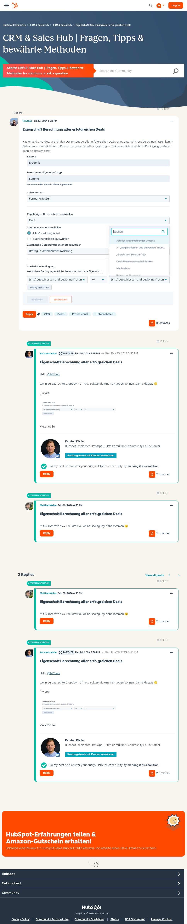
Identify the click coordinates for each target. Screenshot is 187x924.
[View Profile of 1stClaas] (27, 121)
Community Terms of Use (52, 919)
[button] (98, 229)
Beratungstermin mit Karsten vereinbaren (90, 455)
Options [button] (18, 113)
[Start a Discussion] (160, 5)
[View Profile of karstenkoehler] (48, 353)
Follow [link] (165, 109)
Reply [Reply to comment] (46, 474)
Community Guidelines (89, 919)
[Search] (139, 70)
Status (114, 919)
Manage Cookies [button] (162, 919)
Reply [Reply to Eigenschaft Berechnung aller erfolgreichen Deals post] (29, 314)
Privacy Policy (21, 919)
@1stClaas (53, 374)
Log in (176, 5)
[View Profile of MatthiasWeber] (48, 505)
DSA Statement (135, 919)
